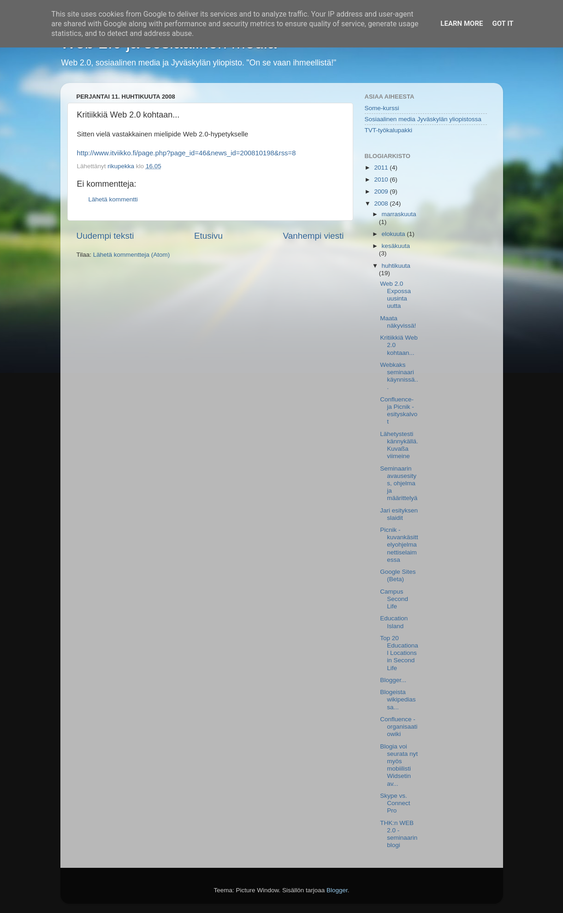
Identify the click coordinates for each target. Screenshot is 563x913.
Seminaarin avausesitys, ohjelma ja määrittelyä (398, 483)
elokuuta (394, 233)
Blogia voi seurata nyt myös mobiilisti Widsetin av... (399, 765)
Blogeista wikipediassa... (397, 699)
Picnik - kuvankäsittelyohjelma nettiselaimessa (399, 544)
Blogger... (393, 680)
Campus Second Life (394, 599)
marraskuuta (399, 214)
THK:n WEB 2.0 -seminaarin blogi (398, 834)
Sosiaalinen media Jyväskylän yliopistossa (423, 119)
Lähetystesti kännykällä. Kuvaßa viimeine (399, 445)
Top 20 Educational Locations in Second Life (399, 653)
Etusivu (208, 236)
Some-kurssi (382, 108)
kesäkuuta (396, 245)
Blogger (337, 890)
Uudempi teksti (105, 236)
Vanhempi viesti (313, 236)
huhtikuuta (396, 265)
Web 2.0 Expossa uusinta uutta (395, 295)
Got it (502, 23)
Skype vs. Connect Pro (395, 803)
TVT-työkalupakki (389, 130)
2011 (382, 167)
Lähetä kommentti (113, 199)
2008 (382, 203)
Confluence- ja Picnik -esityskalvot (398, 410)
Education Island (394, 622)
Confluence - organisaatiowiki (398, 726)
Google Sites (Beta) (397, 575)
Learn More (461, 23)
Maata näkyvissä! (398, 322)
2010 (382, 179)
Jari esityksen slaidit (399, 514)
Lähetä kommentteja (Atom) (131, 254)
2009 (382, 191)
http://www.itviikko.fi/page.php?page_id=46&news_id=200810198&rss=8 (186, 153)
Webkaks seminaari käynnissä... (399, 376)
